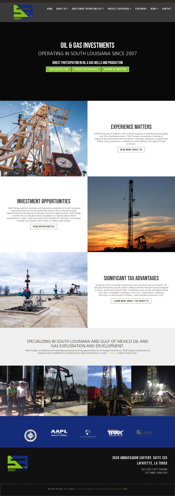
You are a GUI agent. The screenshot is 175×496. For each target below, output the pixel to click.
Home (50, 8)
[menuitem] (50, 9)
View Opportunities (44, 226)
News (153, 8)
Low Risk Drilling (58, 69)
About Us (61, 8)
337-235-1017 (149, 469)
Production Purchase (86, 69)
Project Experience (118, 8)
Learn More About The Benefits (131, 301)
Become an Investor (115, 69)
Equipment (141, 8)
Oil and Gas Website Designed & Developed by (100, 489)
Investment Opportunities (87, 8)
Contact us (113, 353)
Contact (166, 8)
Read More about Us (131, 149)
